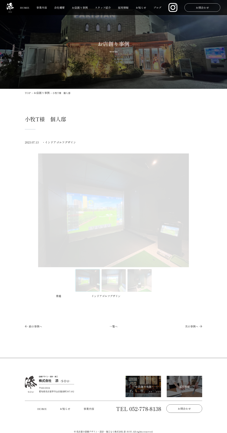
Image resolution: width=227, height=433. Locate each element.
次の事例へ (193, 326)
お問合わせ (202, 7)
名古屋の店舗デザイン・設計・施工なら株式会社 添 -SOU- (104, 431)
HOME (24, 7)
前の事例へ (33, 326)
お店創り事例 (80, 7)
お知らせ (141, 7)
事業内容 (41, 7)
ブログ (157, 7)
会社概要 (59, 7)
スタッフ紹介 (103, 7)
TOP (28, 93)
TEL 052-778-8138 (138, 408)
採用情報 (123, 7)
